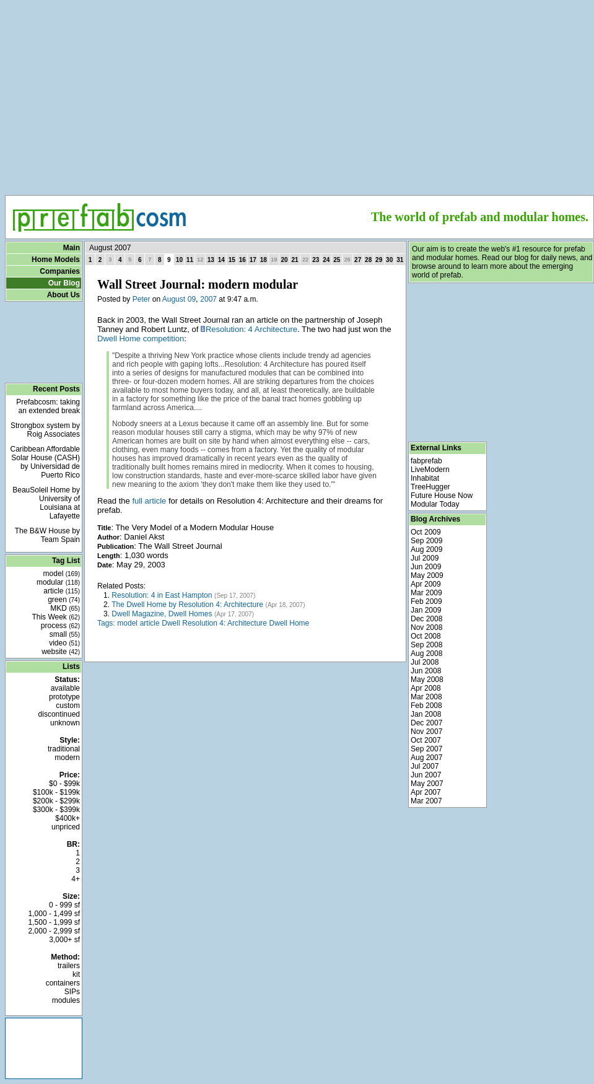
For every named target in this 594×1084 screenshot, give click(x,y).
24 (326, 259)
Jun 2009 (426, 566)
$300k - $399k (56, 809)
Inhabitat (425, 478)
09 (192, 299)
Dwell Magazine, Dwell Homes (161, 614)
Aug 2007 (426, 757)
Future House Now (442, 495)
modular (58, 582)
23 (315, 259)
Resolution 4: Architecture (224, 623)
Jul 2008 (425, 662)
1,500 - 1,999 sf (54, 922)
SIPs (72, 991)
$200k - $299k (56, 801)
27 (357, 259)
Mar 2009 (426, 592)
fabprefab (426, 461)
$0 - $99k (64, 783)
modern (67, 757)
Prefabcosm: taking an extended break (48, 406)
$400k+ (67, 818)
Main (71, 247)
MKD (65, 608)
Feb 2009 (426, 601)
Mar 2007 (426, 801)
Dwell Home (289, 623)
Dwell (171, 623)
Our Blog (64, 283)
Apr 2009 (426, 584)
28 (368, 259)
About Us (63, 295)
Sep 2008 (426, 644)
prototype (64, 697)
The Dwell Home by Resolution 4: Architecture (187, 604)
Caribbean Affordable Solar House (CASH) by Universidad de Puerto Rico (45, 462)
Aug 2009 (426, 549)
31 (399, 259)
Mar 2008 (426, 697)
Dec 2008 (426, 618)
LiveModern (430, 469)
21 (294, 259)
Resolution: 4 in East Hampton (161, 595)
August (173, 299)
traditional (64, 749)
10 (179, 259)
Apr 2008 (426, 688)
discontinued (59, 714)
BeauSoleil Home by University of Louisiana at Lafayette (46, 503)
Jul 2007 (425, 766)
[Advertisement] (299, 93)
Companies (60, 271)
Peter (142, 299)
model (61, 573)
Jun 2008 (426, 671)
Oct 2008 (426, 636)
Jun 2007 (426, 775)
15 (232, 259)
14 (221, 259)
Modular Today (435, 504)
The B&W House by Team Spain (47, 535)
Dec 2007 (426, 723)
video (64, 643)
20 (284, 259)
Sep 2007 (426, 749)
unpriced (65, 827)
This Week (56, 617)
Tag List (66, 560)
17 (253, 259)
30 (389, 259)
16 (242, 259)
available (65, 688)
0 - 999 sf (64, 905)
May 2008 (427, 679)
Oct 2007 (426, 740)
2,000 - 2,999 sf (54, 931)
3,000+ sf (64, 939)
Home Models (56, 259)
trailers (69, 965)
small (65, 634)
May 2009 (427, 575)
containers (63, 983)
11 (189, 259)
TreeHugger (430, 487)
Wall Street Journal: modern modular (197, 284)
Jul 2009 (425, 558)
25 (336, 259)
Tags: (106, 623)
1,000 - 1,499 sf (54, 913)
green (64, 599)
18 (263, 259)
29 (378, 259)
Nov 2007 (426, 731)
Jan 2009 (426, 610)
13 (210, 259)
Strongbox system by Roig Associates (45, 430)
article (61, 591)
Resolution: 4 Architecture (251, 329)
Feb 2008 (426, 705)
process (60, 625)
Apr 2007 (426, 792)
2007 (208, 299)
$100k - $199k (56, 792)
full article (149, 500)
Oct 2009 (426, 532)
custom (68, 705)
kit (76, 974)
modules (66, 1000)
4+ (75, 879)
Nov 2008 (426, 627)
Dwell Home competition (140, 338)
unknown (65, 723)
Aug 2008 (426, 653)
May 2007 (427, 783)
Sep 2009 (426, 540)
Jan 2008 (426, 714)
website (60, 651)
